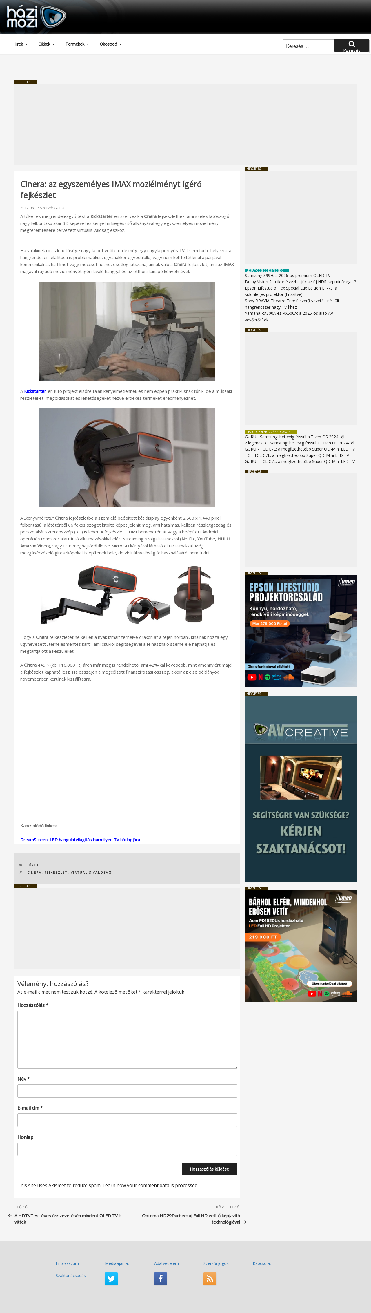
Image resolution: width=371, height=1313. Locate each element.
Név (23, 1079)
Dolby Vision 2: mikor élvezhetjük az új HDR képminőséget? (300, 281)
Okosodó (111, 44)
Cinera (34, 872)
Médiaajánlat (117, 1263)
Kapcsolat (262, 1263)
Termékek (78, 44)
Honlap (25, 1137)
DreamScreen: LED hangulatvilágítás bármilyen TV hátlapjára (80, 839)
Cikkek (47, 44)
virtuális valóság (91, 872)
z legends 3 (255, 443)
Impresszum (67, 1263)
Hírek (20, 44)
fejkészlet (56, 872)
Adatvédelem (166, 1263)
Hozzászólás (32, 1005)
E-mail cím (30, 1108)
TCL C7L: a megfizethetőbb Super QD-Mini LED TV (307, 449)
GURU (59, 207)
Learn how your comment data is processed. (150, 1185)
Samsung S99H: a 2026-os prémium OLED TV (287, 275)
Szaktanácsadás (71, 1275)
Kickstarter (35, 391)
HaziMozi (28, 7)
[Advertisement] (185, 124)
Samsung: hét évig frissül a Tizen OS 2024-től (302, 437)
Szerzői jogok (216, 1263)
